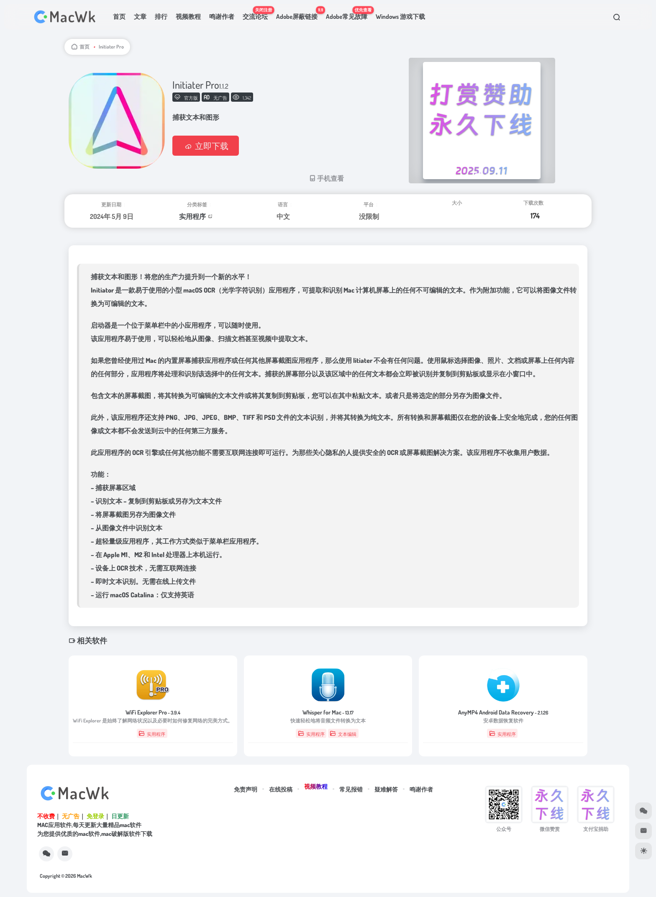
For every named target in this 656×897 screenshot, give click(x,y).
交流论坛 (257, 13)
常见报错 (351, 789)
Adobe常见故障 (349, 13)
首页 (119, 17)
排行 (161, 17)
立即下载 (205, 145)
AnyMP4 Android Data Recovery (503, 712)
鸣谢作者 (221, 17)
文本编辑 (343, 733)
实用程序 (192, 216)
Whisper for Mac (328, 712)
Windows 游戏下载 (400, 17)
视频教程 (188, 17)
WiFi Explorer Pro (153, 712)
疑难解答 (386, 789)
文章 (140, 17)
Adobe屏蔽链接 (299, 13)
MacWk (84, 876)
